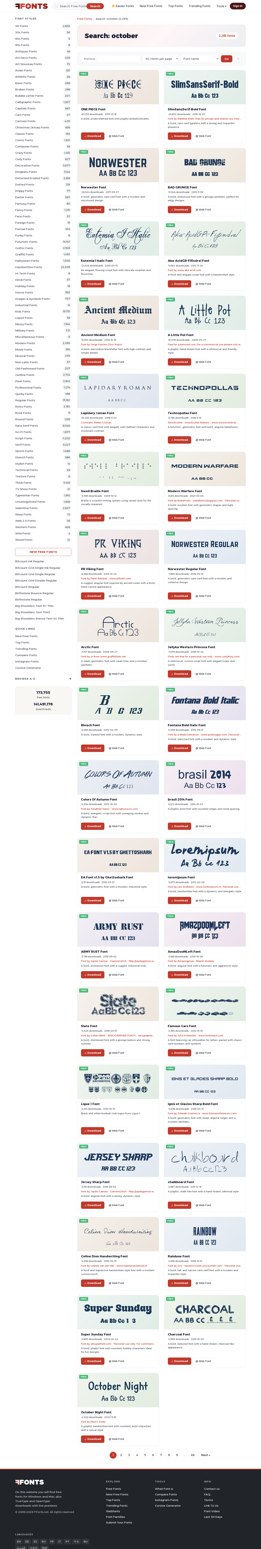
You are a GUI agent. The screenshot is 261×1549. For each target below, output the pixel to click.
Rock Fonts (23, 413)
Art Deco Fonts (26, 57)
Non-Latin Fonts (26, 362)
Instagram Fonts (27, 661)
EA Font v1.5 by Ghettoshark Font (107, 877)
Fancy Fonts (23, 210)
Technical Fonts (26, 470)
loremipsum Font (181, 877)
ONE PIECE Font (93, 109)
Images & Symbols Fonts (32, 299)
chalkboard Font (181, 1182)
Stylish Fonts (24, 463)
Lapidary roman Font (97, 413)
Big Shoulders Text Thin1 (32, 612)
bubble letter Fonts (29, 95)
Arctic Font (90, 647)
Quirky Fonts (24, 394)
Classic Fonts (24, 133)
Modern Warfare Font (185, 491)
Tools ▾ (221, 6)
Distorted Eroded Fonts (32, 178)
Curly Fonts (23, 159)
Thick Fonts (23, 482)
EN (19, 1541)
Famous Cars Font (182, 1026)
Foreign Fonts (25, 222)
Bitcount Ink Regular (29, 561)
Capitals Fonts (25, 108)
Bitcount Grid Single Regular (35, 574)
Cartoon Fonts (25, 121)
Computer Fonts (26, 146)
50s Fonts (22, 32)
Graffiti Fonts (24, 254)
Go (227, 59)
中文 (76, 1541)
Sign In (238, 6)
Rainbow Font (179, 1256)
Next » (205, 1455)
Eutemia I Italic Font (97, 260)
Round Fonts (24, 419)
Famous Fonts (25, 203)
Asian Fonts (23, 70)
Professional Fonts (28, 387)
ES (35, 1541)
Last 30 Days (213, 1517)
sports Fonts (24, 451)
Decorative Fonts (27, 165)
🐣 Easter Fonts (122, 6)
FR (52, 1541)
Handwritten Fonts (28, 267)
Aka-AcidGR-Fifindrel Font (188, 260)
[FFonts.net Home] (31, 6)
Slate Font (89, 1026)
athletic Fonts (25, 76)
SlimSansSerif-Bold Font (187, 109)
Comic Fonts (24, 140)
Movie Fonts (23, 349)
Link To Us (211, 1505)
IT (59, 1541)
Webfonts (113, 1511)
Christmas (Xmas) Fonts (32, 127)
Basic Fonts (23, 83)
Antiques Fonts (26, 51)
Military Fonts (24, 330)
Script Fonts (23, 438)
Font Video (212, 1511)
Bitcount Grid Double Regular (36, 580)
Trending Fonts (200, 6)
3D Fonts (21, 26)
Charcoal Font (179, 1334)
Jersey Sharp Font (95, 1182)
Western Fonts (25, 527)
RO (44, 1541)
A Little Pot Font (181, 335)
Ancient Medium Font (98, 335)
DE (27, 1541)
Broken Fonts (24, 89)
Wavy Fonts (23, 514)
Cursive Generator (28, 668)
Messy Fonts (24, 324)
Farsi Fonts (23, 216)
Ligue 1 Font (90, 1104)
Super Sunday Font (96, 1334)
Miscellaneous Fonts (29, 337)
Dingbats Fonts (26, 172)
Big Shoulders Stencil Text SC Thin (39, 618)
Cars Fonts (22, 114)
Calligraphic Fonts (28, 102)
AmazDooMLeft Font (184, 951)
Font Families (115, 1517)
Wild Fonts (22, 533)
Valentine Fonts (26, 508)
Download (92, 136)
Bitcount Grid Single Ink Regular (37, 568)
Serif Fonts (22, 444)
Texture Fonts (25, 476)
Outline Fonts (24, 375)
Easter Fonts (24, 197)
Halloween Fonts (27, 260)
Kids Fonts (22, 311)
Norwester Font (93, 187)
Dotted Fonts (24, 184)
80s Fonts (22, 45)
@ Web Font (116, 136)
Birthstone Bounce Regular (34, 593)
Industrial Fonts (26, 305)
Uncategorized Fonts (30, 501)
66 (193, 1455)
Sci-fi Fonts (23, 432)
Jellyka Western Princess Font (191, 647)
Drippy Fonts (24, 191)
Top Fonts (175, 6)
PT (67, 1541)
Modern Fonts (25, 343)
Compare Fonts (26, 655)
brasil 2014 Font (180, 799)
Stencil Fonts (24, 457)
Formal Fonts (24, 229)
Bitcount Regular (27, 587)
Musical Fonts (25, 356)
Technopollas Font (182, 413)
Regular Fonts (25, 400)
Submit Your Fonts (119, 1522)
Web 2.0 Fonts (25, 520)
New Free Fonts (151, 6)
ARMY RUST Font (94, 951)
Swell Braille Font (95, 491)
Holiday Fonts (25, 286)
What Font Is (164, 1488)
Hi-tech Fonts (25, 273)
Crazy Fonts (23, 153)
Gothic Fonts (24, 248)
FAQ (207, 1494)
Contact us (212, 1488)
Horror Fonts (24, 292)
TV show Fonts (26, 489)
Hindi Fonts (23, 280)
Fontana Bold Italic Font (187, 725)
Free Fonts (84, 18)
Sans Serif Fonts (26, 425)
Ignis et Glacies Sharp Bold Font (193, 1104)
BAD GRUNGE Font (182, 187)
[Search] (78, 6)
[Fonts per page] (160, 59)
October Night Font (96, 1412)
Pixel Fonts (23, 381)
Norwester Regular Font (187, 569)
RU (86, 1541)
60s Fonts (22, 38)
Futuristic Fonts (26, 241)
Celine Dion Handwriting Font (104, 1256)
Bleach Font (90, 725)
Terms (208, 1500)
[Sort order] (200, 59)
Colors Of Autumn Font (99, 799)
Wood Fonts (23, 539)
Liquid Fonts (24, 318)
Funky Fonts (23, 235)
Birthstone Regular (28, 599)
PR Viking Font (92, 569)
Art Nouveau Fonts (28, 64)
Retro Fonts (23, 406)
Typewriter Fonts (27, 495)
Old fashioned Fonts (30, 368)
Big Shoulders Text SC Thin (34, 606)
